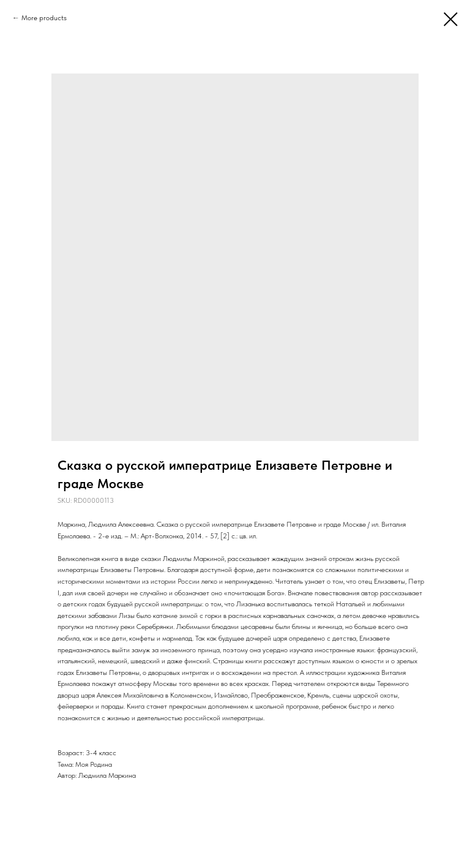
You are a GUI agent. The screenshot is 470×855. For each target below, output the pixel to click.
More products (44, 17)
